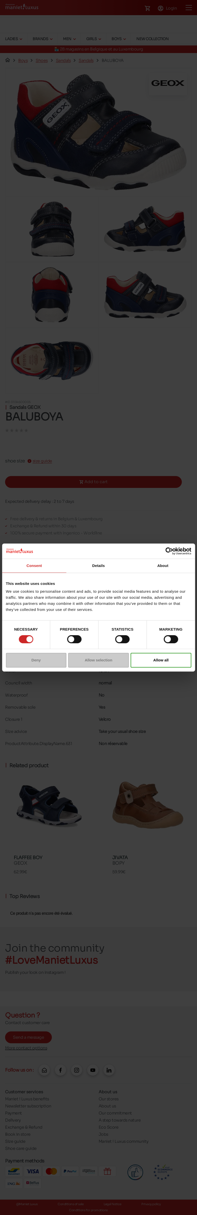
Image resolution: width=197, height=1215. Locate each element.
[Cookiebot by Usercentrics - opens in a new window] (169, 551)
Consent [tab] (34, 565)
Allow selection (98, 660)
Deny (36, 660)
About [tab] (162, 565)
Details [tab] (98, 565)
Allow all (161, 660)
